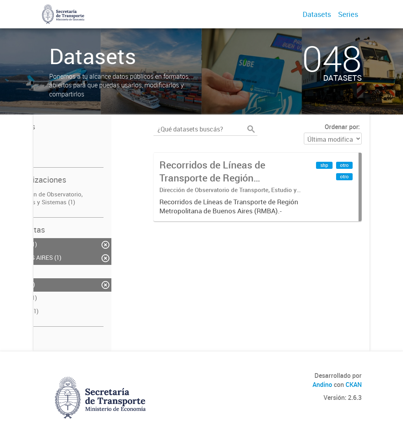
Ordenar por (341, 127)
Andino (322, 384)
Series (348, 14)
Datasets (317, 14)
